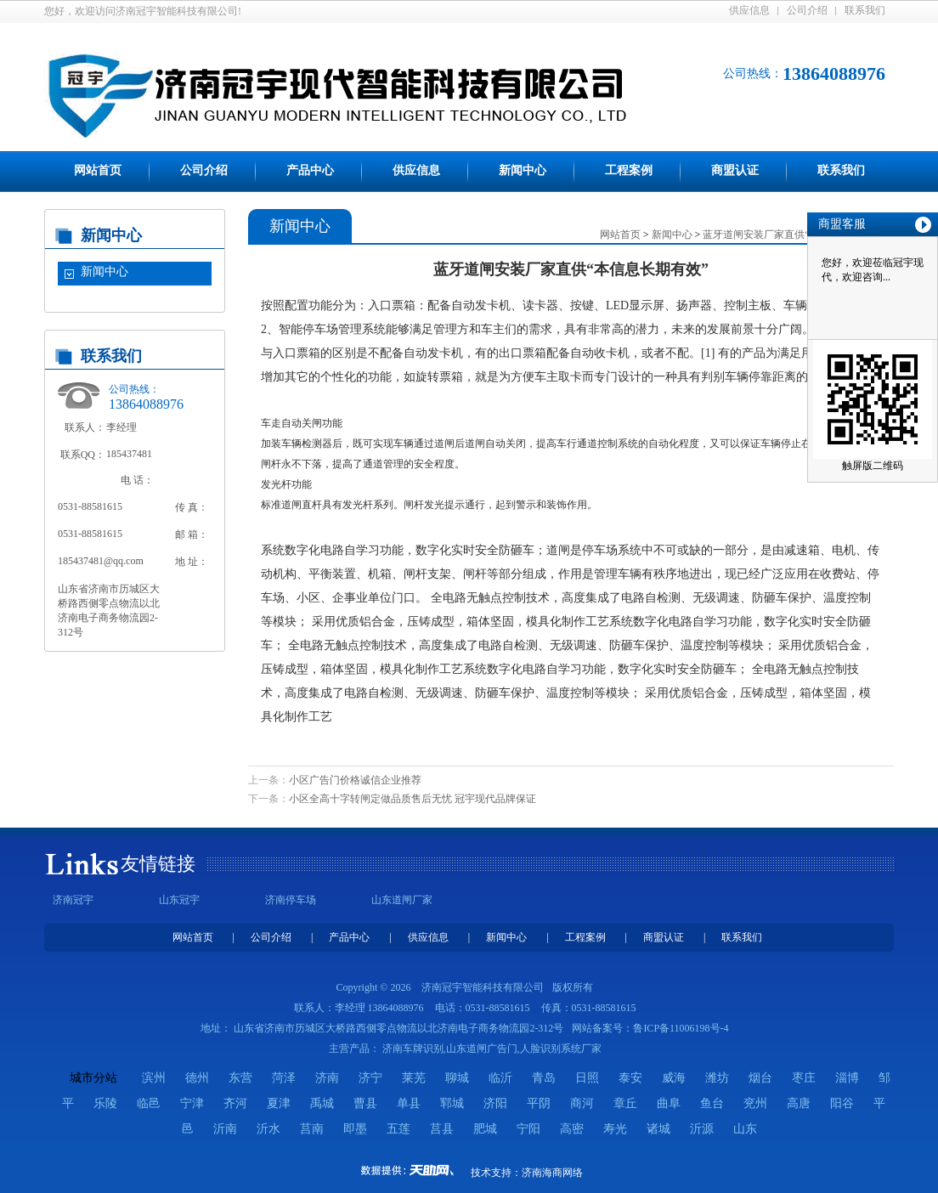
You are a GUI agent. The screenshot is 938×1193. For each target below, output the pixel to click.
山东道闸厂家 (401, 900)
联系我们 (865, 10)
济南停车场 (290, 900)
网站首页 (97, 170)
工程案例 (629, 170)
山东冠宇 (179, 900)
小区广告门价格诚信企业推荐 (355, 780)
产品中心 (310, 170)
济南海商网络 (552, 1173)
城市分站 (93, 1077)
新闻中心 (522, 170)
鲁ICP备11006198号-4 (680, 1028)
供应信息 (749, 10)
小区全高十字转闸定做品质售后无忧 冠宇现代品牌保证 (412, 799)
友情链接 (158, 863)
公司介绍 (807, 10)
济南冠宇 (73, 900)
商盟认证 (735, 170)
